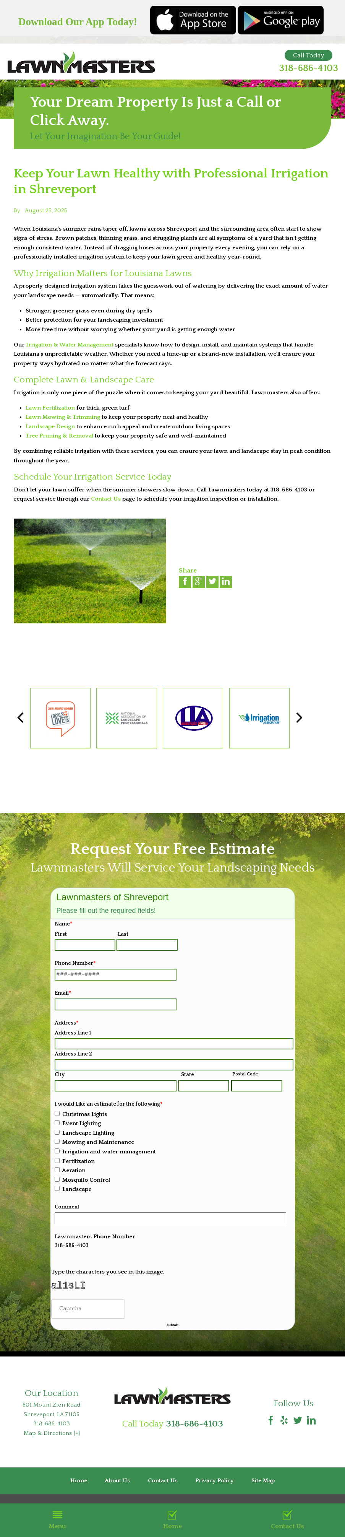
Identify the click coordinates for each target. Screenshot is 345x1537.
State (187, 1075)
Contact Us (287, 1520)
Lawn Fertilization (50, 408)
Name (63, 924)
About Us (117, 1488)
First (61, 934)
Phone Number (75, 963)
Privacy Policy (214, 1488)
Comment (67, 1207)
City (60, 1075)
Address (66, 1023)
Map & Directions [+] (52, 1440)
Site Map (263, 1488)
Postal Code (245, 1074)
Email (63, 993)
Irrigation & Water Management (69, 345)
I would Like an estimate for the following (108, 1104)
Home (172, 1520)
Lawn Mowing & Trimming (63, 417)
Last (123, 934)
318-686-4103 (308, 68)
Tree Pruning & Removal (59, 436)
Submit (172, 1329)
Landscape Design (50, 426)
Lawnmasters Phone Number (95, 1236)
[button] (299, 718)
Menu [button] (57, 1520)
